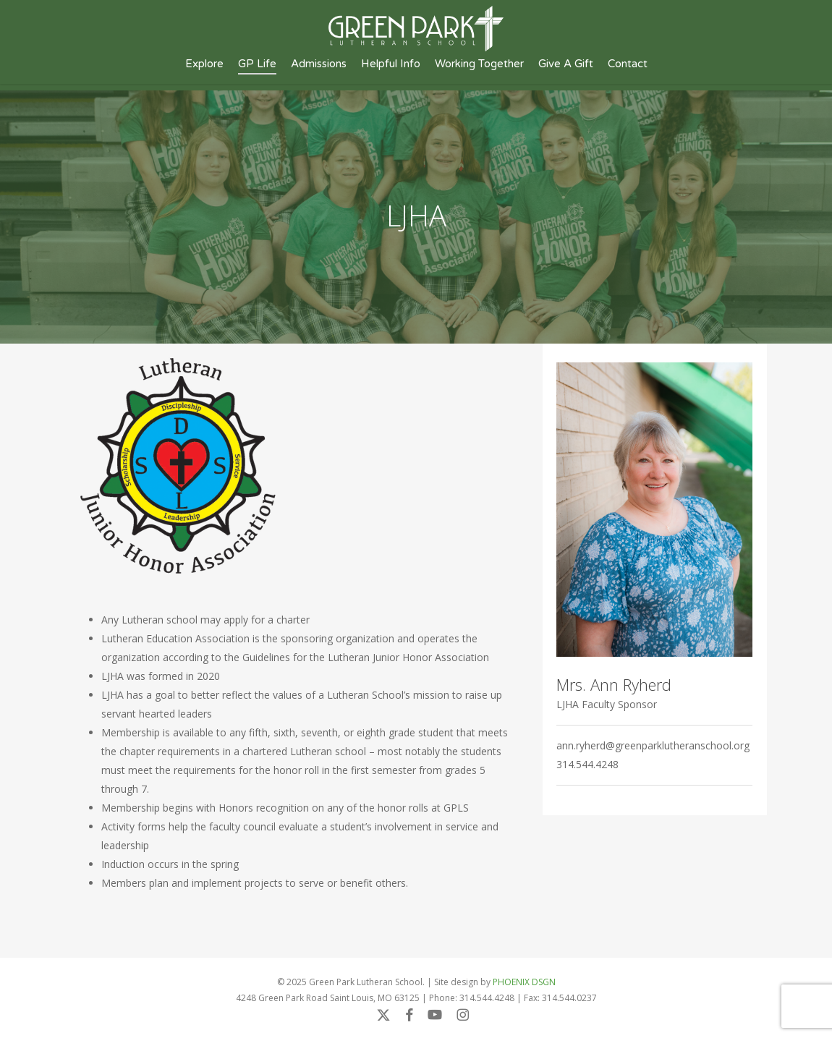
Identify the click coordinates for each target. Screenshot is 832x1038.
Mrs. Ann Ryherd (613, 684)
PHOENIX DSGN (524, 982)
